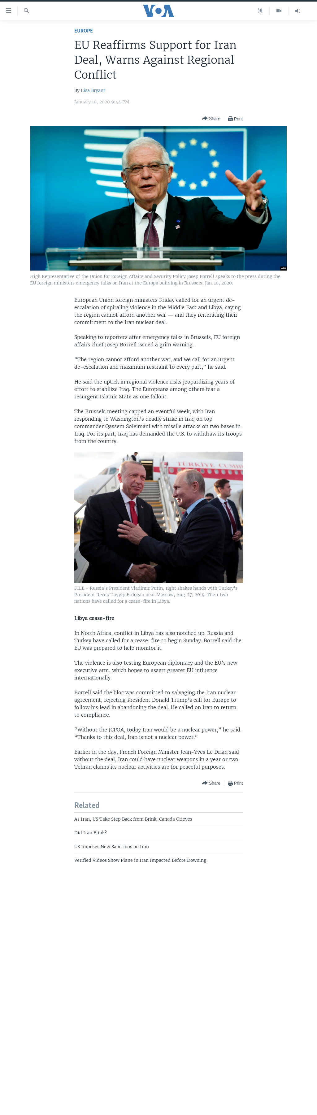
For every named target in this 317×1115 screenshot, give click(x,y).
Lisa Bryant (93, 90)
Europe (83, 31)
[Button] (211, 118)
